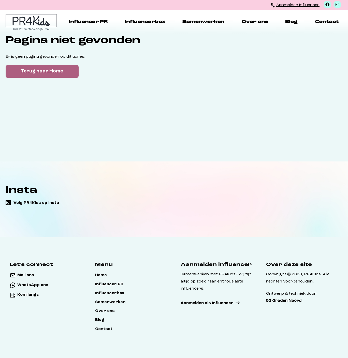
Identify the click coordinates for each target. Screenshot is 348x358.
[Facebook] (327, 4)
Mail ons (25, 275)
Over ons (255, 22)
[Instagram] (337, 4)
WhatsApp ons (32, 285)
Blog (291, 22)
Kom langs (28, 295)
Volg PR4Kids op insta (36, 203)
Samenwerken (203, 22)
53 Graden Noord (283, 301)
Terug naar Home (42, 71)
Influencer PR (88, 22)
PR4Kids (312, 274)
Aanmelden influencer (298, 5)
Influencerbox (145, 22)
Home (101, 275)
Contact (327, 22)
